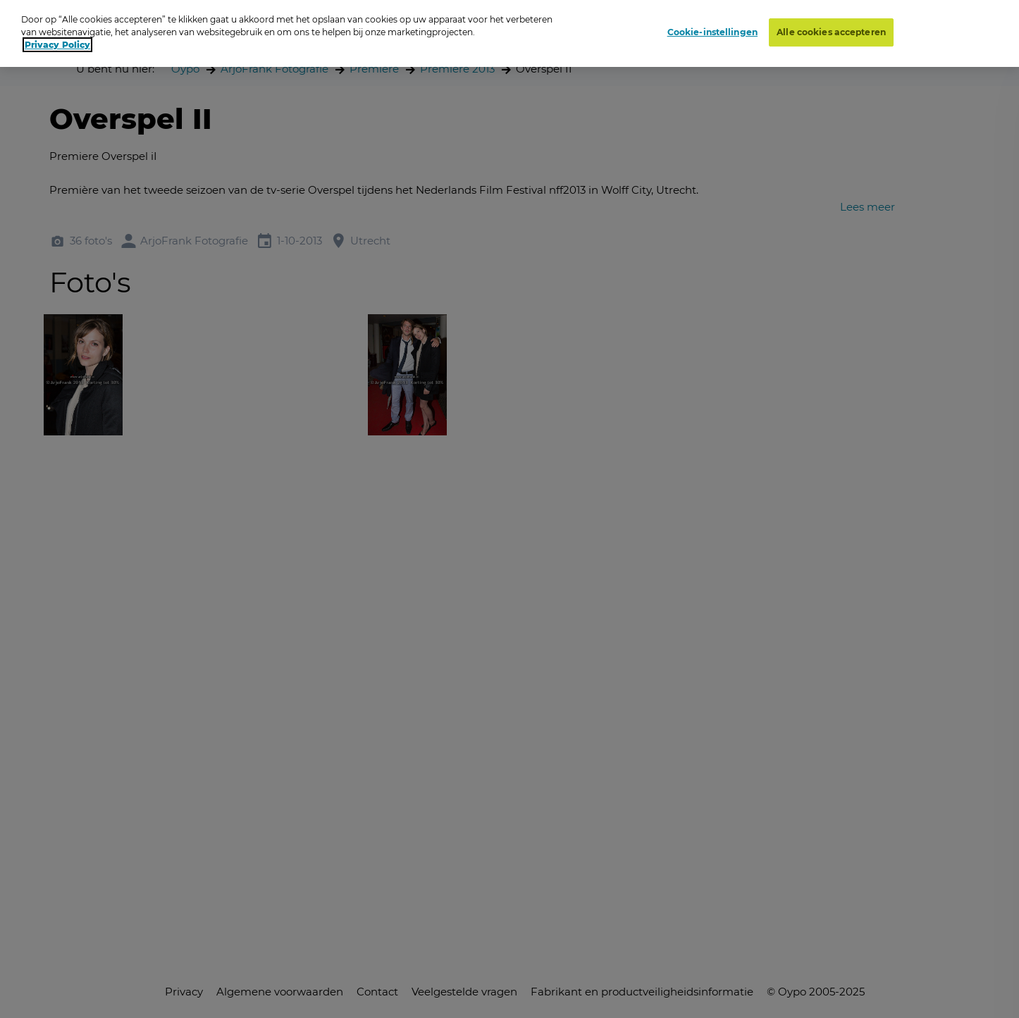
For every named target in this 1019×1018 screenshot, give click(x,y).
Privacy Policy (57, 44)
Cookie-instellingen (712, 32)
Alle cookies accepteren (831, 32)
